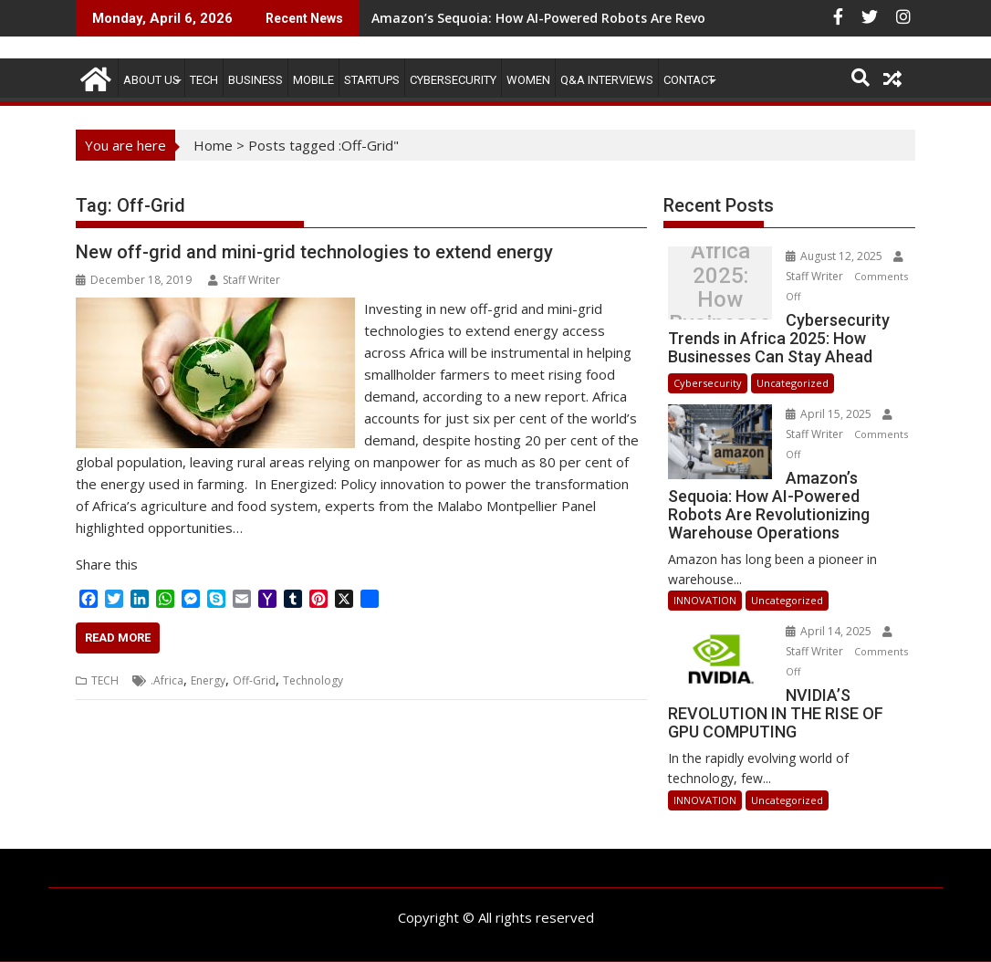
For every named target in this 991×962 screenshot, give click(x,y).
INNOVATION (704, 600)
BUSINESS (255, 80)
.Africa (167, 680)
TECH (204, 80)
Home (213, 145)
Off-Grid (254, 680)
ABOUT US (151, 80)
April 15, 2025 (830, 414)
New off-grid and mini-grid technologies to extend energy (314, 252)
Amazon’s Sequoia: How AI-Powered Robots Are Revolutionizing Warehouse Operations (648, 17)
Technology (313, 680)
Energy (208, 680)
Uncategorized (792, 383)
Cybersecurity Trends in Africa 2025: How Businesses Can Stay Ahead (720, 287)
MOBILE (313, 80)
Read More (118, 637)
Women (528, 80)
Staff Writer (244, 280)
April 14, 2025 (830, 631)
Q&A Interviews (606, 80)
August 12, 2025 (835, 256)
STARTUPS (372, 80)
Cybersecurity (453, 80)
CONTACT (689, 80)
